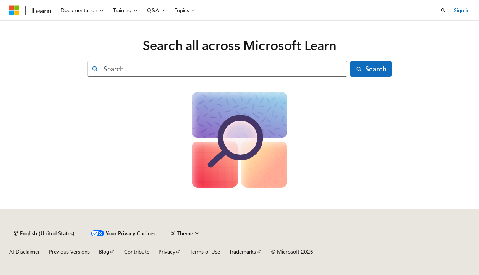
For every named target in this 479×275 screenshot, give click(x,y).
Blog (104, 251)
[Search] (371, 69)
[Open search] (443, 10)
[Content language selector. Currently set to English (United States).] (44, 233)
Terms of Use (205, 251)
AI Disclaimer (24, 251)
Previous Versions (69, 251)
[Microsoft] (14, 10)
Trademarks (242, 251)
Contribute (136, 251)
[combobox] (217, 69)
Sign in (462, 10)
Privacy (167, 251)
